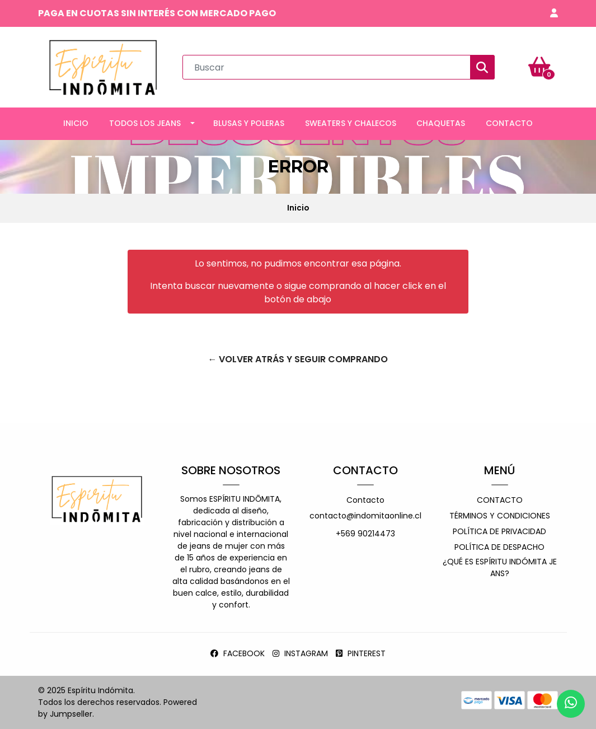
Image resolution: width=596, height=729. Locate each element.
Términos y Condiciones (499, 515)
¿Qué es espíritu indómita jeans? (500, 567)
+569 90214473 (365, 533)
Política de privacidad (499, 531)
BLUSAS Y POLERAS (248, 123)
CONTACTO (509, 123)
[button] (554, 13)
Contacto (365, 500)
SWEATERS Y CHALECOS (350, 123)
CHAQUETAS (440, 123)
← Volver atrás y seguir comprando (298, 359)
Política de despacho (499, 547)
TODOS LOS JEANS (145, 123)
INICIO (75, 123)
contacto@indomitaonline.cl (365, 515)
